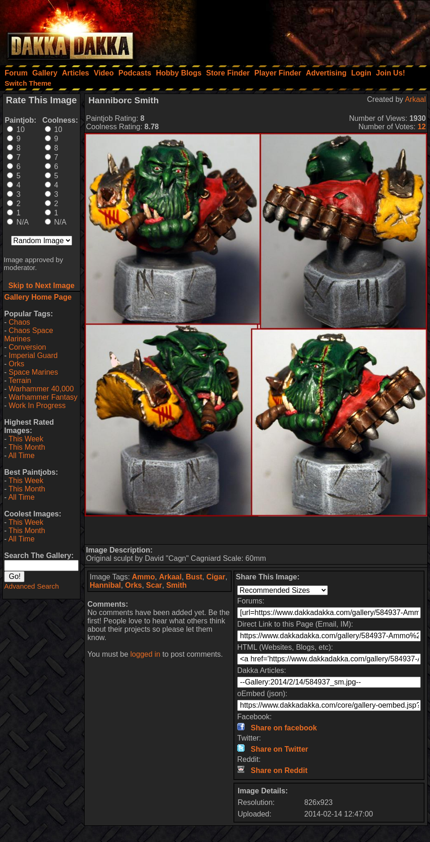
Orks (17, 364)
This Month (26, 447)
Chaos (19, 322)
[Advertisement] (305, 30)
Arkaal (415, 99)
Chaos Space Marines (28, 335)
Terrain (19, 380)
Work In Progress (37, 405)
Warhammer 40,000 (41, 389)
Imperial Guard (33, 355)
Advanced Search (31, 586)
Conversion (27, 347)
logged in (145, 654)
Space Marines (33, 372)
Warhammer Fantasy (43, 397)
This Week (25, 439)
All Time (21, 455)
